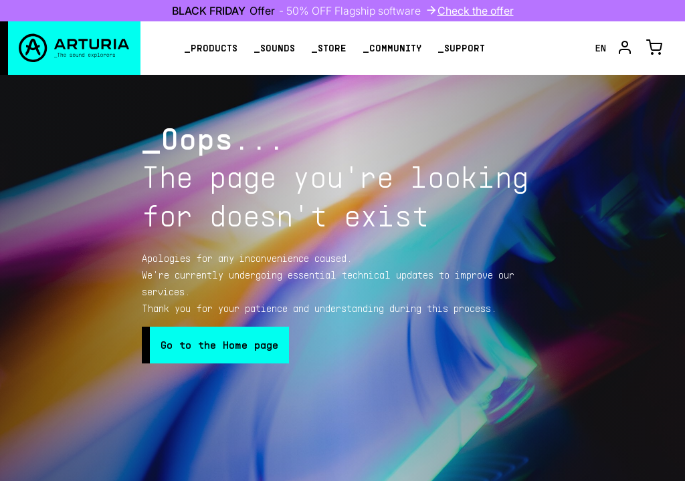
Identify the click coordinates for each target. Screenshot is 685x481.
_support (461, 47)
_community (392, 47)
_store (329, 47)
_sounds (274, 47)
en (600, 47)
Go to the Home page (219, 344)
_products (210, 47)
